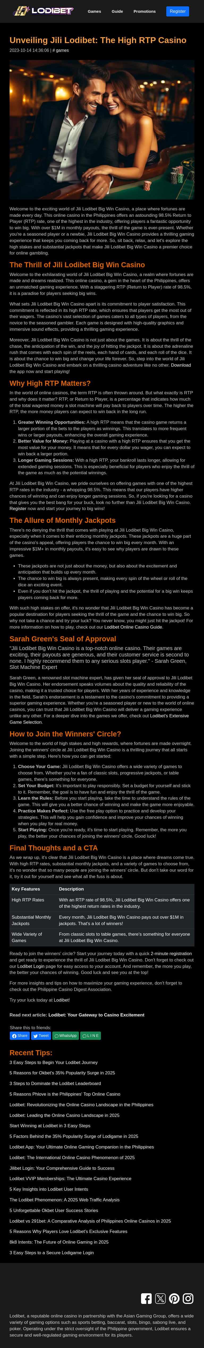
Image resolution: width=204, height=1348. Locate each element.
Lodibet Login (30, 966)
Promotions (145, 11)
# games (61, 50)
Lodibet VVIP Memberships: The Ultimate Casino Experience (70, 1178)
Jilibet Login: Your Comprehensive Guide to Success (62, 1168)
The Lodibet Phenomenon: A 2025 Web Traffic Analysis (65, 1199)
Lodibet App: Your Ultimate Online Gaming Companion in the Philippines (82, 1147)
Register (178, 11)
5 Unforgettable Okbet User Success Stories (54, 1210)
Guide (117, 11)
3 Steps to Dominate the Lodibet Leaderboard (55, 1083)
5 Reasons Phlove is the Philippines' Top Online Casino (65, 1094)
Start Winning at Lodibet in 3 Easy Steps (50, 1125)
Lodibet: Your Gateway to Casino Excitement (96, 1015)
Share (19, 1035)
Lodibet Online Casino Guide (133, 627)
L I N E (91, 1035)
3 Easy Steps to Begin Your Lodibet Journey (54, 1062)
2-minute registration (171, 953)
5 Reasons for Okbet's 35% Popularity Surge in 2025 (62, 1072)
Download (181, 365)
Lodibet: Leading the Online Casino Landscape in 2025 (65, 1115)
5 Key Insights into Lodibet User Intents (49, 1189)
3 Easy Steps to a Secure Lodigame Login (52, 1252)
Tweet (41, 1035)
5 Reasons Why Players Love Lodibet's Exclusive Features (69, 1231)
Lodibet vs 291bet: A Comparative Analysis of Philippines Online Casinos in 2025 (90, 1221)
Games (94, 11)
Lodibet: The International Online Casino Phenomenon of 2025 (72, 1157)
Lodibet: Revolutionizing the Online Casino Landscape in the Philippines (82, 1104)
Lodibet (61, 1000)
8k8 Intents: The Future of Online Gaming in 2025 (59, 1242)
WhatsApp (65, 1035)
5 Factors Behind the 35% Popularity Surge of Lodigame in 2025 (74, 1136)
